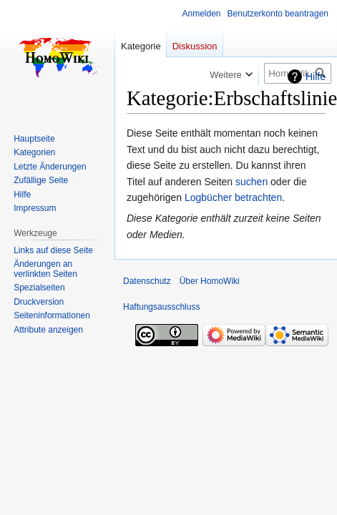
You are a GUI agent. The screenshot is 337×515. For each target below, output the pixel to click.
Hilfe (316, 76)
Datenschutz (147, 281)
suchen (251, 181)
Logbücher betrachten (233, 197)
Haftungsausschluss (161, 307)
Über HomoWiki (210, 281)
